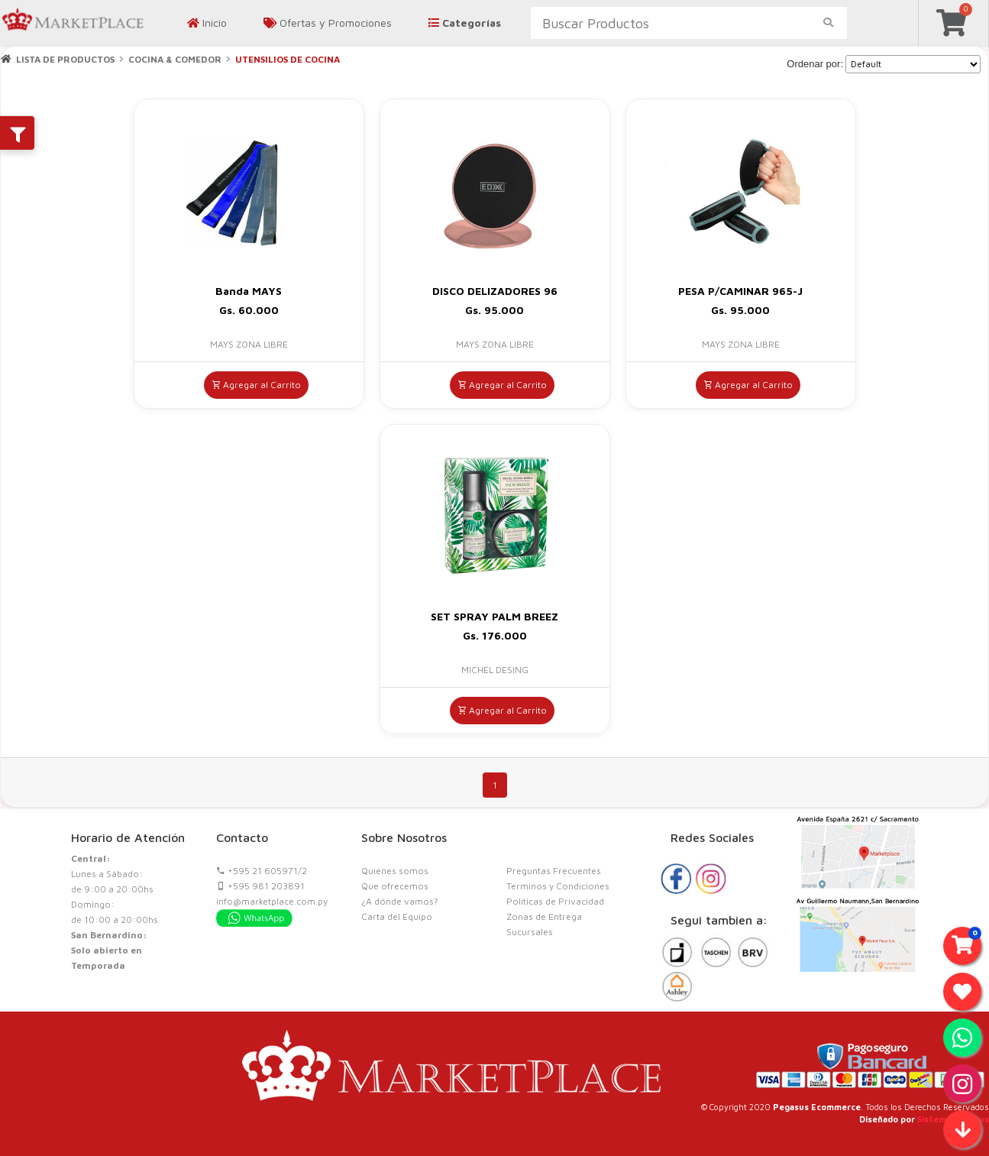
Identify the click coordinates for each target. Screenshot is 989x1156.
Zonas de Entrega (544, 916)
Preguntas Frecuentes (553, 870)
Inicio (207, 22)
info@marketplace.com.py (272, 901)
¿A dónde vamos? (399, 901)
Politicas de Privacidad (555, 901)
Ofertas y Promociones (327, 22)
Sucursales (529, 931)
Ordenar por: (815, 64)
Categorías (464, 22)
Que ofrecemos (394, 886)
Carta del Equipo (396, 916)
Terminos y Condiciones (557, 886)
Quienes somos (394, 870)
